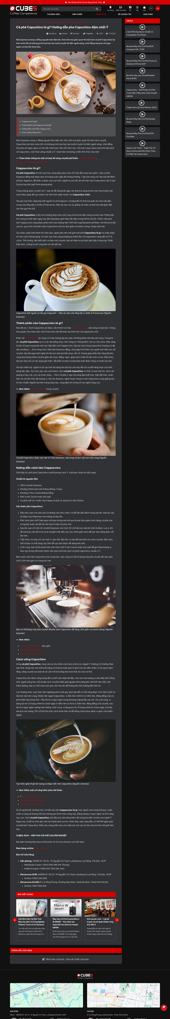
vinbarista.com (41, 848)
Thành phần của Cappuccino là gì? (37, 125)
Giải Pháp (148, 14)
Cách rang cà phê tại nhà (32, 653)
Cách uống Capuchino (31, 132)
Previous (15, 920)
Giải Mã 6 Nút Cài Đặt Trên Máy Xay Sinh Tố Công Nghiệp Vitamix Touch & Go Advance (31, 922)
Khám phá (33, 23)
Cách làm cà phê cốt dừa (32, 800)
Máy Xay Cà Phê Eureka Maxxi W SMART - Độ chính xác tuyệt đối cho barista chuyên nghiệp (66, 923)
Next (117, 920)
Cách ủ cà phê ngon (30, 650)
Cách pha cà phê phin (30, 646)
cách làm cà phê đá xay (33, 796)
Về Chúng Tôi (124, 14)
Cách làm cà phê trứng (31, 804)
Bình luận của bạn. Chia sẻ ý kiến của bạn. (65, 959)
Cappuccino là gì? (29, 121)
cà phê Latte (31, 338)
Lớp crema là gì (37, 389)
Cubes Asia (20, 23)
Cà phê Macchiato (88, 158)
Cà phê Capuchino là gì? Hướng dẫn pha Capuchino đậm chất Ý (65, 23)
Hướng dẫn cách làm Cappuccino (36, 129)
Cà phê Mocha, (42, 162)
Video (129, 21)
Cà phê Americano (25, 162)
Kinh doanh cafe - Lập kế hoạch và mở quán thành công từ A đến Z (100, 922)
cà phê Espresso (79, 328)
